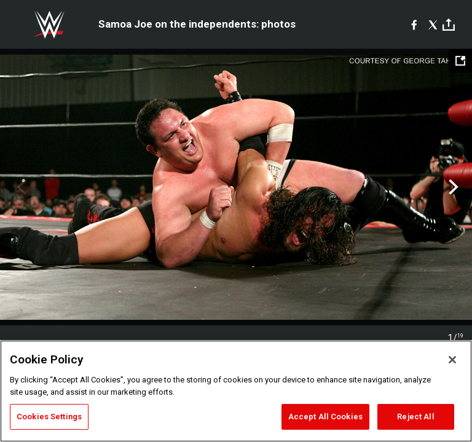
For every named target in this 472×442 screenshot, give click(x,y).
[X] (432, 24)
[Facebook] (413, 24)
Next (452, 187)
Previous (20, 187)
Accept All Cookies (325, 416)
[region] (236, 391)
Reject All (415, 416)
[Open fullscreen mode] (460, 60)
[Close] (452, 359)
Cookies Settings (49, 416)
